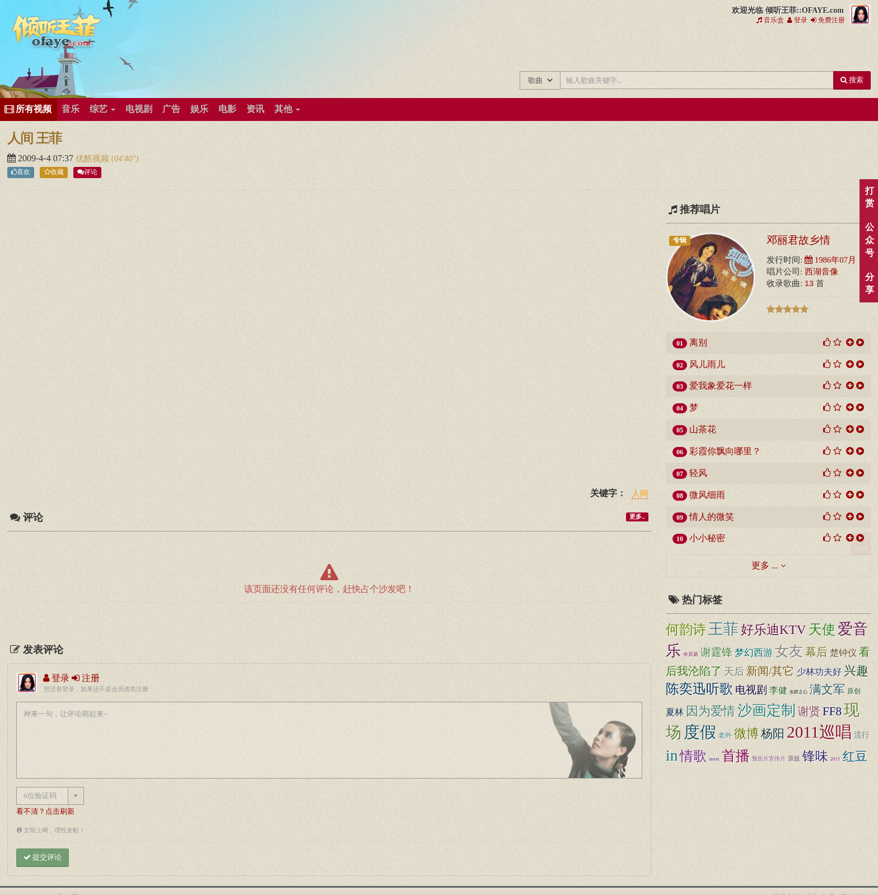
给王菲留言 (742, 49)
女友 (789, 651)
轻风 (698, 473)
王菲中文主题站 (517, 49)
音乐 (71, 109)
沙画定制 (766, 710)
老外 (725, 735)
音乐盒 (770, 20)
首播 (736, 755)
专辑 (679, 240)
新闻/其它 (770, 671)
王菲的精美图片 (629, 49)
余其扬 (690, 654)
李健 (778, 690)
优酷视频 (93, 158)
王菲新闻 (592, 49)
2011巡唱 (819, 732)
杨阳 (772, 733)
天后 (734, 671)
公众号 (869, 240)
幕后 (816, 652)
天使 (822, 629)
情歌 (693, 755)
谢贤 (809, 711)
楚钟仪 (843, 653)
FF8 (832, 711)
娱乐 (199, 109)
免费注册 (828, 20)
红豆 (855, 756)
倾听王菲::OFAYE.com (57, 33)
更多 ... (764, 565)
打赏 (869, 197)
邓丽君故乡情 (798, 239)
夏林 (675, 712)
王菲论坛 (704, 49)
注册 (86, 678)
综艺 (102, 109)
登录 (797, 20)
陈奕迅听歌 (699, 689)
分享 (869, 283)
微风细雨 (707, 495)
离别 (698, 342)
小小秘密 (707, 538)
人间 (640, 494)
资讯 (255, 109)
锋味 (815, 756)
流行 (862, 735)
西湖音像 (821, 271)
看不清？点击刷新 (45, 811)
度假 (700, 732)
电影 (227, 109)
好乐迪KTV (773, 629)
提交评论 (43, 857)
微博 (746, 733)
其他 (287, 109)
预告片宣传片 (769, 759)
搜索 (851, 80)
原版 (794, 758)
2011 (835, 759)
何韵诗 (686, 629)
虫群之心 (798, 691)
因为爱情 (710, 711)
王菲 (723, 629)
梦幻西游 (754, 652)
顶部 (861, 544)
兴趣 (856, 671)
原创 (854, 691)
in (672, 755)
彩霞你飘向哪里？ (725, 451)
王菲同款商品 (854, 49)
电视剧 (138, 109)
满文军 (827, 689)
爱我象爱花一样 (720, 385)
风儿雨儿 (707, 364)
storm (714, 759)
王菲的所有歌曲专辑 (554, 49)
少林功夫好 (819, 672)
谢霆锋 (716, 652)
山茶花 (702, 429)
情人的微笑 (711, 516)
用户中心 (779, 49)
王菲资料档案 (817, 49)
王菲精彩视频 (667, 49)
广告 (171, 109)
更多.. (637, 517)
